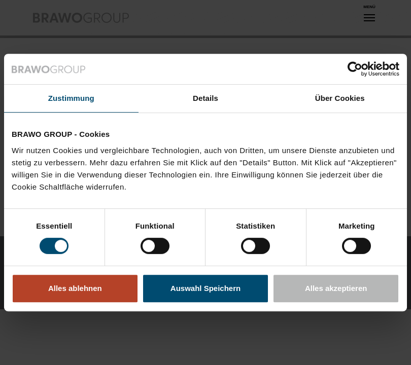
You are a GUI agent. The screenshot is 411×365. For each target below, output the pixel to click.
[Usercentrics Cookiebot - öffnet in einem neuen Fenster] (355, 69)
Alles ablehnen (75, 288)
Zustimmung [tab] (71, 98)
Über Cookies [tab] (340, 98)
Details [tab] (205, 98)
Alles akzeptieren (336, 288)
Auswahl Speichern (205, 288)
